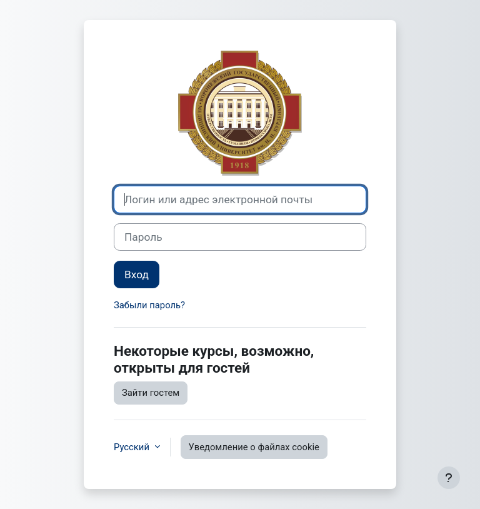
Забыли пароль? (149, 305)
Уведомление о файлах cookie (254, 447)
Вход (136, 274)
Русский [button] (133, 447)
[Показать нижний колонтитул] (449, 477)
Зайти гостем (150, 392)
